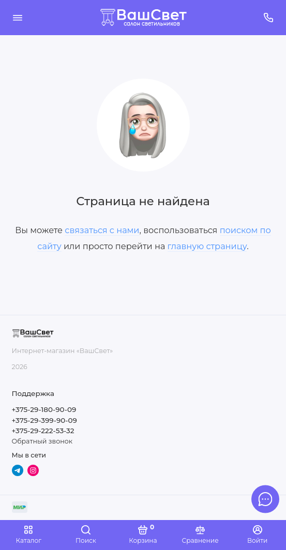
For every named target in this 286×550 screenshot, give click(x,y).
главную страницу (207, 246)
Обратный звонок (42, 441)
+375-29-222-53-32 (43, 430)
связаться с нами (102, 230)
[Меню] (17, 17)
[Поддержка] (269, 17)
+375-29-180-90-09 (44, 409)
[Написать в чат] (265, 499)
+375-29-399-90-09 (44, 420)
